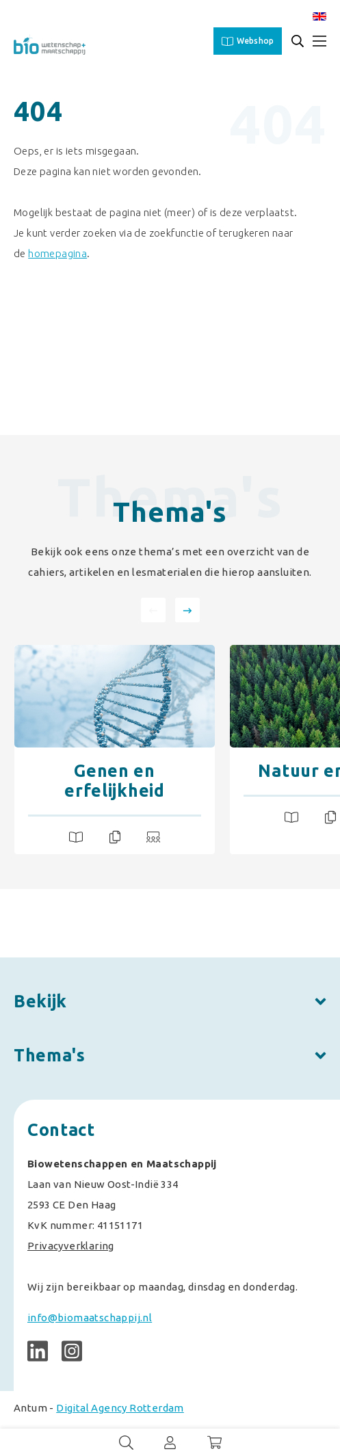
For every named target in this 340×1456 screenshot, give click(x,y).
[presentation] (153, 610)
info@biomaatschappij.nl (89, 1317)
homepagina (57, 253)
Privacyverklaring (70, 1246)
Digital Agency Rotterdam (120, 1408)
